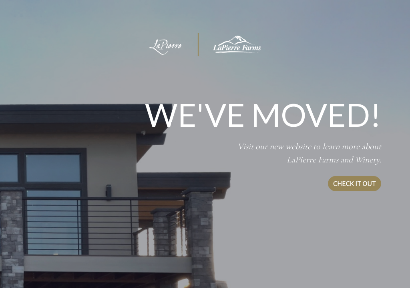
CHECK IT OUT (354, 184)
